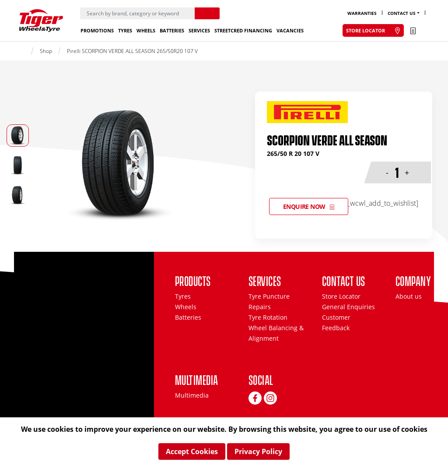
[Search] (137, 13)
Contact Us (402, 13)
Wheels (145, 30)
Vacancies (290, 30)
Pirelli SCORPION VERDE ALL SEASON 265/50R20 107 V (132, 51)
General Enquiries (348, 307)
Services (199, 30)
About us (409, 296)
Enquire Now (304, 206)
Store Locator (341, 296)
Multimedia (192, 395)
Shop (46, 51)
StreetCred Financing (243, 30)
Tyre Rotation (267, 317)
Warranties (362, 13)
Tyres (125, 30)
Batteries (172, 30)
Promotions (97, 30)
